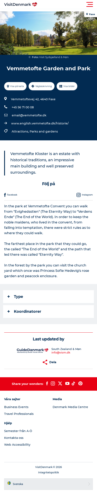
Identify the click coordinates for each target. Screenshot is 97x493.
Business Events (16, 407)
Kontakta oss (13, 438)
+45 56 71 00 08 (23, 107)
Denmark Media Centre (70, 407)
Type (15, 296)
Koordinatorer (24, 311)
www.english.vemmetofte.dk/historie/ (40, 123)
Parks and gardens (44, 131)
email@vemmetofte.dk (29, 115)
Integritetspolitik (48, 472)
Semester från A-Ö (18, 431)
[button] (67, 4)
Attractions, (21, 131)
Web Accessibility (17, 444)
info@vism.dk (60, 352)
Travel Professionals (19, 414)
